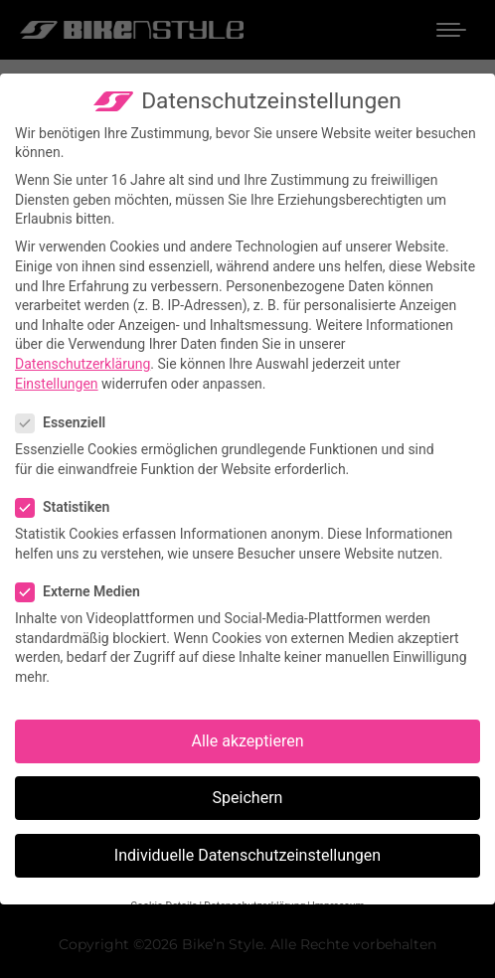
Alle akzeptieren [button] (248, 741)
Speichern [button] (248, 797)
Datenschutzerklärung (82, 364)
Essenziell (66, 422)
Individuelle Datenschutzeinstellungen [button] (247, 855)
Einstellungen (56, 383)
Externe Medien (84, 591)
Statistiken (68, 507)
